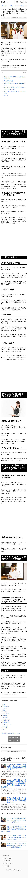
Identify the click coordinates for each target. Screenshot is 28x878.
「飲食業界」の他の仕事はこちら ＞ (10, 733)
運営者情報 (6, 855)
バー (4, 729)
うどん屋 (5, 717)
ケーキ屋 (5, 728)
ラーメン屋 (6, 713)
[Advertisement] (14, 114)
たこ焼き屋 (6, 721)
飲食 (4, 705)
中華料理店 (6, 722)
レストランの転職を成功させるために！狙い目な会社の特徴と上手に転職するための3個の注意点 (14, 12)
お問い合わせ (6, 860)
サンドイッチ (6, 719)
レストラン (6, 706)
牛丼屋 (4, 712)
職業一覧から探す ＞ (14, 737)
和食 (4, 710)
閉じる (24, 72)
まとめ (6, 95)
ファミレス (6, 715)
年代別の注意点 (8, 81)
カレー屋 (5, 726)
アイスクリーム (7, 724)
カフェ (4, 708)
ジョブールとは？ (7, 858)
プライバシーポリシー (9, 863)
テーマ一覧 (6, 866)
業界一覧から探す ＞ (14, 740)
